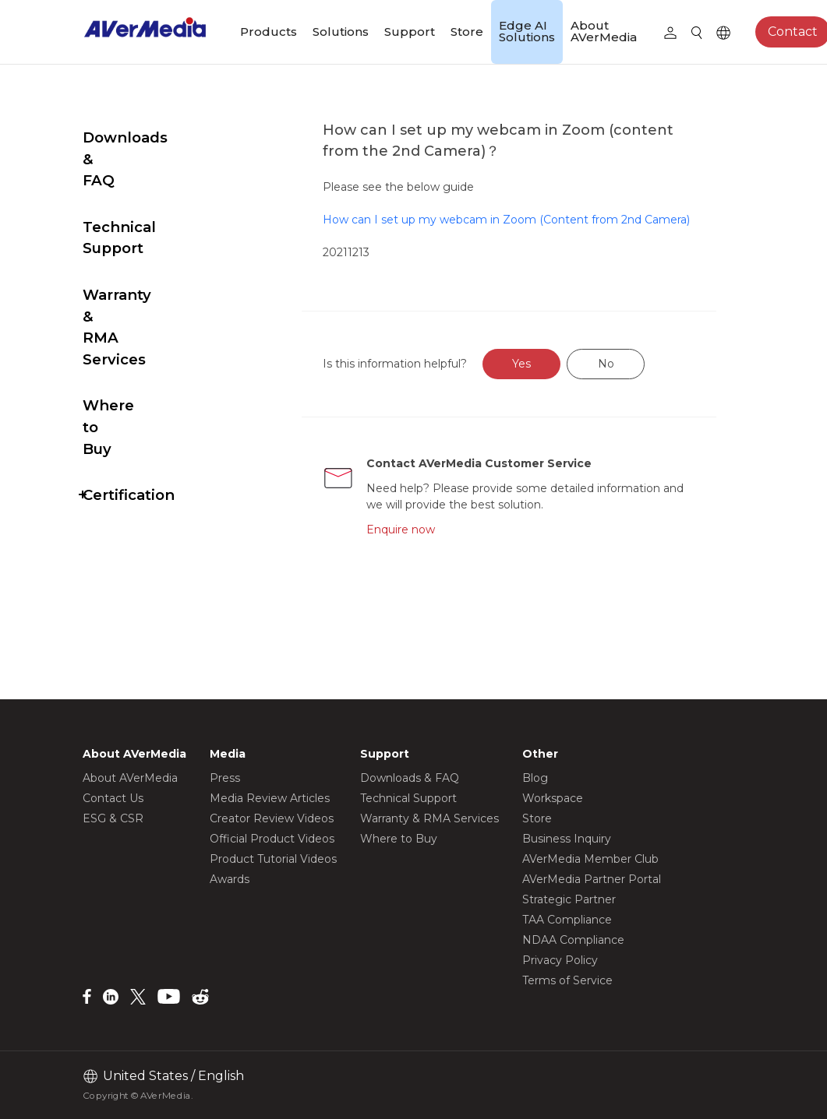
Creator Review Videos (272, 818)
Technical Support (152, 184)
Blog (535, 778)
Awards (229, 879)
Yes (558, 380)
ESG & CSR (113, 818)
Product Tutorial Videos (273, 859)
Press (225, 778)
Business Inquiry (566, 839)
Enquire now (435, 546)
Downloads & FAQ (150, 137)
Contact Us (113, 798)
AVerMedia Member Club (590, 859)
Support (409, 31)
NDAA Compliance (573, 940)
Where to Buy (134, 298)
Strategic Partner (569, 899)
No (642, 380)
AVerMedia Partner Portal (591, 879)
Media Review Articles (270, 798)
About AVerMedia (604, 31)
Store (467, 31)
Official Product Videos (272, 839)
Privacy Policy (560, 960)
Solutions (341, 31)
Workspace (552, 798)
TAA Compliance (567, 920)
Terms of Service (567, 980)
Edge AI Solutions (527, 31)
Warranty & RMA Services (144, 241)
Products (268, 31)
